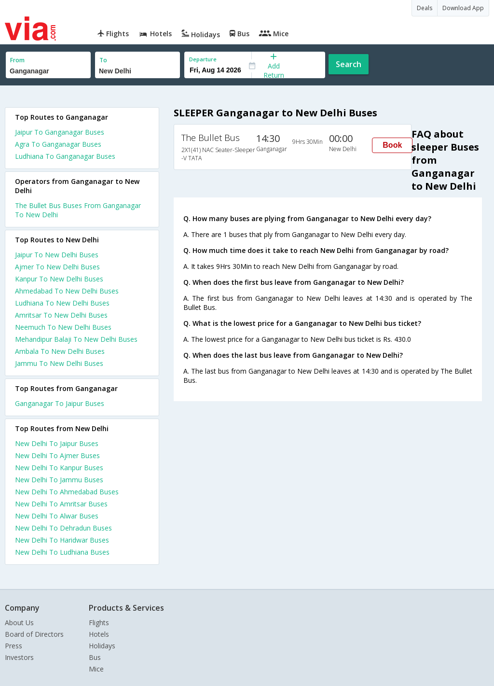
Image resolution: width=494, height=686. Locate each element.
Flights (99, 622)
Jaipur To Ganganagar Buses (59, 132)
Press (13, 645)
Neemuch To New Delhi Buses (63, 327)
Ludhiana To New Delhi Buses (62, 303)
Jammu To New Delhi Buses (59, 363)
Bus (95, 657)
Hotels (99, 634)
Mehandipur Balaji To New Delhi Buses (76, 339)
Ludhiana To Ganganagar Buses (65, 156)
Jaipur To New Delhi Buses (56, 254)
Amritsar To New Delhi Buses (61, 315)
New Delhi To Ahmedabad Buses (67, 491)
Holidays (102, 645)
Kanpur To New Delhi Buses (59, 278)
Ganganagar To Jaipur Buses (59, 403)
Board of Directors (34, 634)
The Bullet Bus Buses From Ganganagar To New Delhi (78, 210)
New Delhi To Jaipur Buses (56, 443)
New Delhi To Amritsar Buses (61, 503)
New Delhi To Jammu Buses (59, 479)
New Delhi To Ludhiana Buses (62, 552)
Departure (203, 59)
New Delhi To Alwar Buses (56, 515)
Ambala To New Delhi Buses (60, 351)
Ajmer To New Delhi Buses (57, 266)
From (17, 60)
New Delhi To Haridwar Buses (62, 540)
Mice (96, 668)
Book (392, 145)
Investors (19, 657)
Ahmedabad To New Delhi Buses (67, 290)
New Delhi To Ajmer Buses (57, 455)
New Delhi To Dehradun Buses (63, 527)
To (103, 60)
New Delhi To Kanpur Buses (59, 467)
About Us (19, 622)
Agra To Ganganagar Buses (58, 144)
